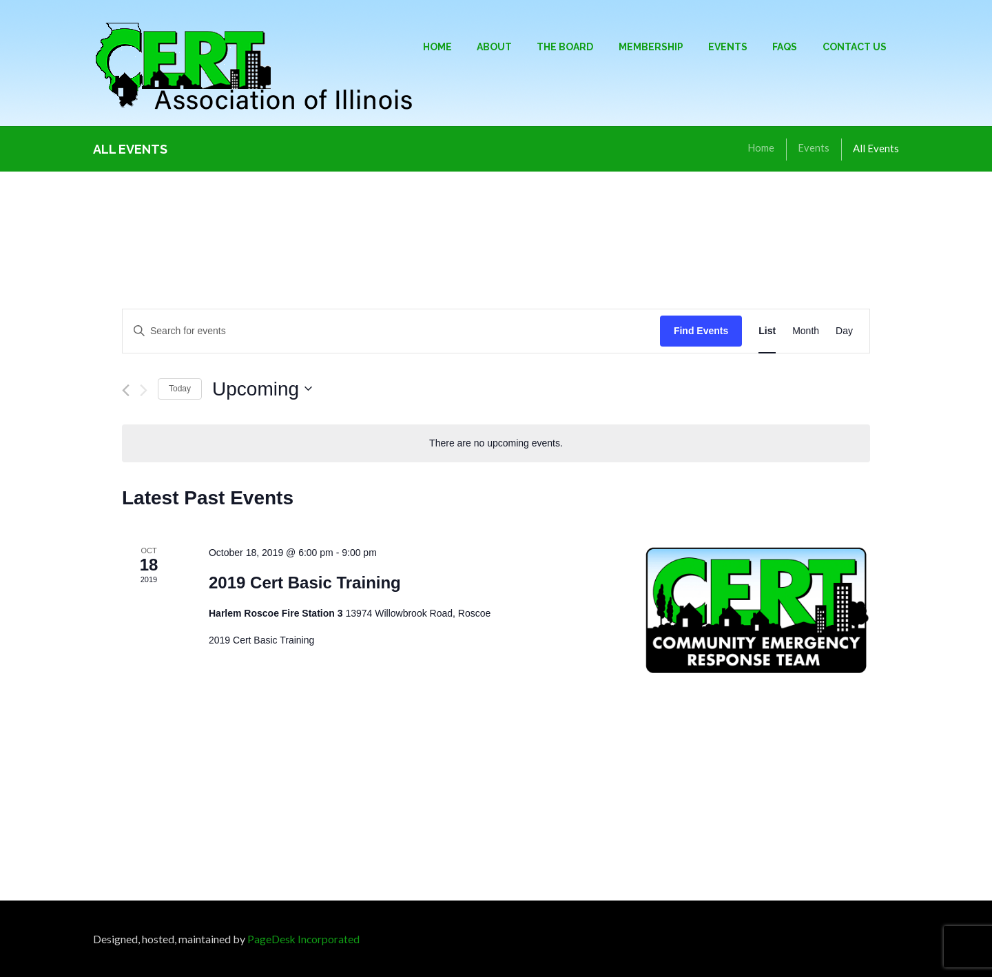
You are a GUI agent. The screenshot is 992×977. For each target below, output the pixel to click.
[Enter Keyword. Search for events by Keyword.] (391, 331)
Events (813, 148)
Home (760, 148)
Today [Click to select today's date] (180, 388)
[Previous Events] (126, 390)
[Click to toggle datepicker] (262, 389)
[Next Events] (143, 390)
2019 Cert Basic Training (305, 582)
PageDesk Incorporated (304, 938)
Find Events (701, 330)
